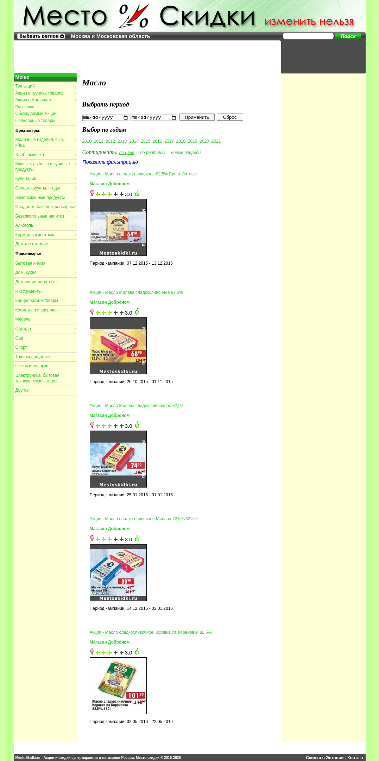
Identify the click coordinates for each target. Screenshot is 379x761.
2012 (110, 140)
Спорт (21, 347)
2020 (204, 140)
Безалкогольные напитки (45, 216)
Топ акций (45, 86)
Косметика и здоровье (45, 310)
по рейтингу (152, 152)
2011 (98, 140)
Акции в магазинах (45, 99)
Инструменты (28, 291)
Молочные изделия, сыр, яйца (45, 142)
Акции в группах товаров (45, 93)
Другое (22, 390)
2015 (145, 140)
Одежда (45, 328)
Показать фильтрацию (110, 162)
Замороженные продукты (45, 197)
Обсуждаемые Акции (36, 113)
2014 (134, 140)
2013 (122, 140)
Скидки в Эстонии (324, 757)
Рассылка (24, 106)
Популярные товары (35, 120)
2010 (87, 140)
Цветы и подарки (32, 365)
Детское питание (31, 243)
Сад (19, 338)
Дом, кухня (45, 272)
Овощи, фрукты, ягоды (45, 188)
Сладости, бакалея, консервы (45, 206)
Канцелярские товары (36, 300)
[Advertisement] (320, 56)
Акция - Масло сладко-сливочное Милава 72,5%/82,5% (144, 518)
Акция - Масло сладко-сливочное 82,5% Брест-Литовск (144, 173)
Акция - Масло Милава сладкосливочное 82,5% (136, 292)
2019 (192, 140)
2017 (169, 140)
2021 (216, 140)
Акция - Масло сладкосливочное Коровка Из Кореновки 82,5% (151, 632)
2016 (157, 140)
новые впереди (186, 152)
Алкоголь (45, 225)
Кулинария (45, 178)
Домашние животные (36, 281)
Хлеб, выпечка (45, 154)
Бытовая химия (45, 263)
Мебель (23, 319)
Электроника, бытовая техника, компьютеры (37, 378)
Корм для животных (45, 234)
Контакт (355, 757)
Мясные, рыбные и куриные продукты (45, 166)
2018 (181, 140)
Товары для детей (33, 356)
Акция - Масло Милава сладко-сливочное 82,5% (137, 405)
